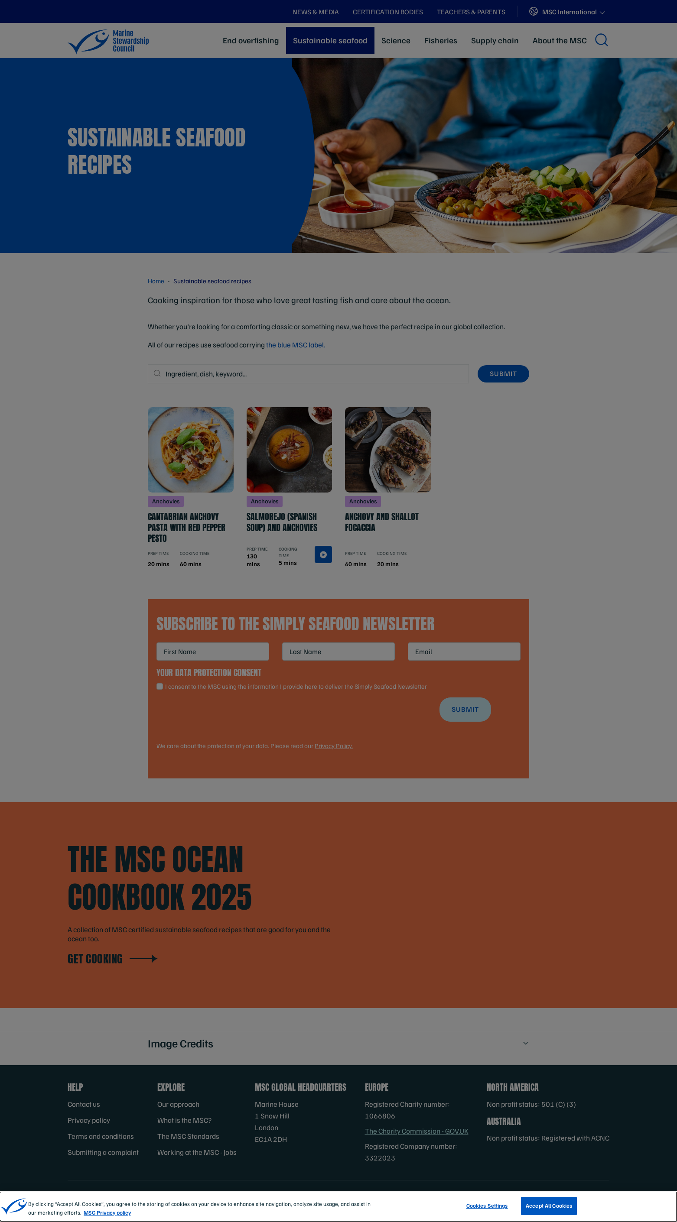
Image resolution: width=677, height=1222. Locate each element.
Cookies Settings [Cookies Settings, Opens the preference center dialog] (487, 1211)
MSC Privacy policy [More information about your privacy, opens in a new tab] (107, 1218)
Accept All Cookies (549, 1211)
